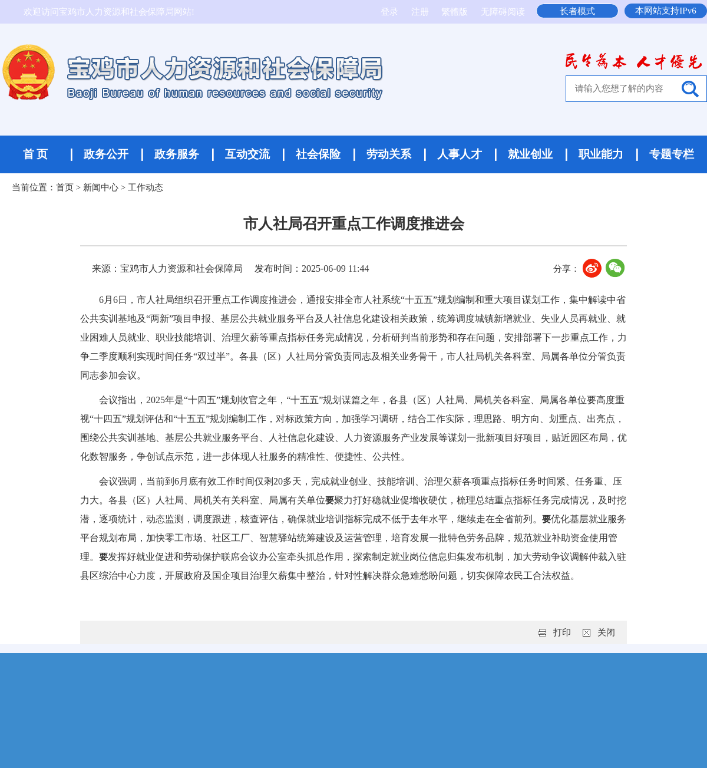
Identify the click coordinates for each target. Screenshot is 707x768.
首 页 (35, 154)
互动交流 (247, 154)
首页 (65, 187)
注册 (421, 12)
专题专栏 (671, 154)
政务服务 (176, 154)
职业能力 (601, 154)
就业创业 (530, 154)
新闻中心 (100, 187)
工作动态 (145, 187)
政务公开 (106, 154)
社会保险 (318, 154)
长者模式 (577, 11)
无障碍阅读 (503, 12)
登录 (391, 12)
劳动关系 (388, 154)
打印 (562, 632)
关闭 (606, 632)
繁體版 (454, 12)
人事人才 (459, 154)
